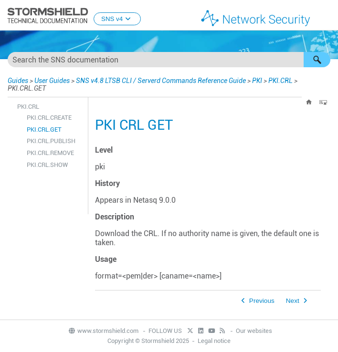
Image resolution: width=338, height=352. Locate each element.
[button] (317, 59)
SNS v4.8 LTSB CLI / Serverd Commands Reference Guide (161, 80)
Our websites (254, 330)
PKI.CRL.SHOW (47, 164)
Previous (262, 300)
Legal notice (214, 340)
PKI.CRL (280, 80)
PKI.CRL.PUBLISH (51, 141)
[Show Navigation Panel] (326, 15)
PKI (257, 80)
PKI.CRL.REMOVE (50, 152)
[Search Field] (169, 59)
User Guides (52, 80)
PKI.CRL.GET (44, 129)
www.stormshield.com (103, 330)
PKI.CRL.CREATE (49, 117)
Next (292, 300)
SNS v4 (117, 18)
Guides (18, 80)
